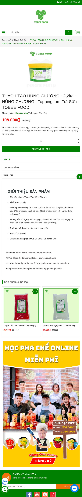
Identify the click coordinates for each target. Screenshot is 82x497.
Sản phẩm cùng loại (16, 281)
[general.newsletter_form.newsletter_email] (29, 486)
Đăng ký (75, 2)
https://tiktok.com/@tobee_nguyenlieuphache (34, 258)
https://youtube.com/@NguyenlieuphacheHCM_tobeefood (42, 263)
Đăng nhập (63, 2)
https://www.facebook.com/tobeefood (33, 253)
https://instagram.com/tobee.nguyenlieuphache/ (39, 269)
